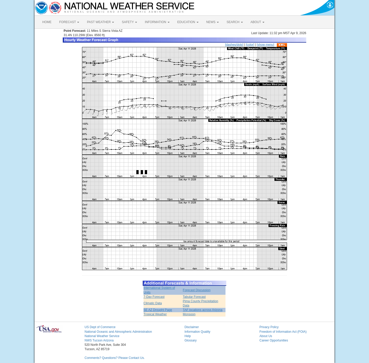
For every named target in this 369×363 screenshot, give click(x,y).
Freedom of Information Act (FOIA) (283, 331)
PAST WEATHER (100, 22)
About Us (266, 336)
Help (187, 336)
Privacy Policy (269, 327)
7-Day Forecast (154, 297)
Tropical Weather (155, 314)
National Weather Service (102, 336)
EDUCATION (188, 22)
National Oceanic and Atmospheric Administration (118, 331)
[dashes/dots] (234, 44)
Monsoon (189, 314)
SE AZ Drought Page (158, 310)
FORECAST (69, 22)
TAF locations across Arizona (202, 310)
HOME (47, 22)
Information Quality (197, 331)
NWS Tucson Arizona (99, 340)
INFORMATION (157, 22)
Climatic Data (153, 303)
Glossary (190, 340)
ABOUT (257, 22)
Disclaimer (191, 327)
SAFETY (129, 22)
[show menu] (265, 44)
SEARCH (235, 22)
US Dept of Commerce (100, 327)
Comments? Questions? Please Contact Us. (115, 358)
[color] (250, 44)
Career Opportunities (274, 340)
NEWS (212, 22)
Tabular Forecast (194, 297)
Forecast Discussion (196, 290)
